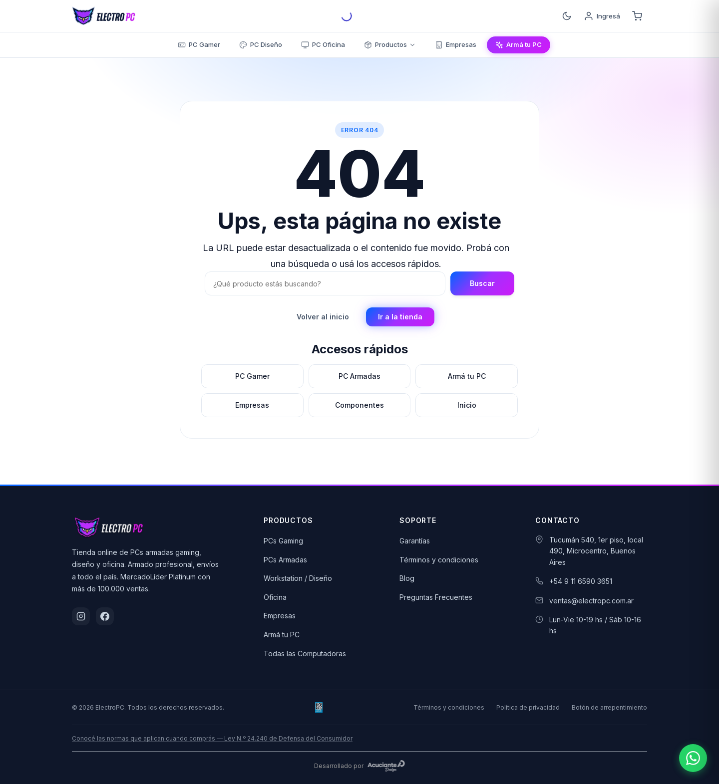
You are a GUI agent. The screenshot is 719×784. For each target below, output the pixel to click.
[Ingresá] (602, 16)
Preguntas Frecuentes (435, 597)
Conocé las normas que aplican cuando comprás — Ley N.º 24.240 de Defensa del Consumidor (212, 738)
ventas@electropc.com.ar (591, 600)
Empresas (280, 615)
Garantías (414, 540)
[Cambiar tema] (567, 16)
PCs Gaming (283, 540)
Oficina (275, 597)
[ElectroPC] (104, 15)
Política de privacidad (528, 707)
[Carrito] (637, 16)
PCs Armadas (285, 559)
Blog (406, 578)
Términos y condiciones (438, 559)
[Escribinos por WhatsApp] (693, 758)
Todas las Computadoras (305, 653)
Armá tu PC (282, 634)
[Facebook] (105, 616)
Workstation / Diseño (298, 578)
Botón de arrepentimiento (609, 707)
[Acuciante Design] (386, 766)
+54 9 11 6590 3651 (580, 581)
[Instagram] (81, 616)
